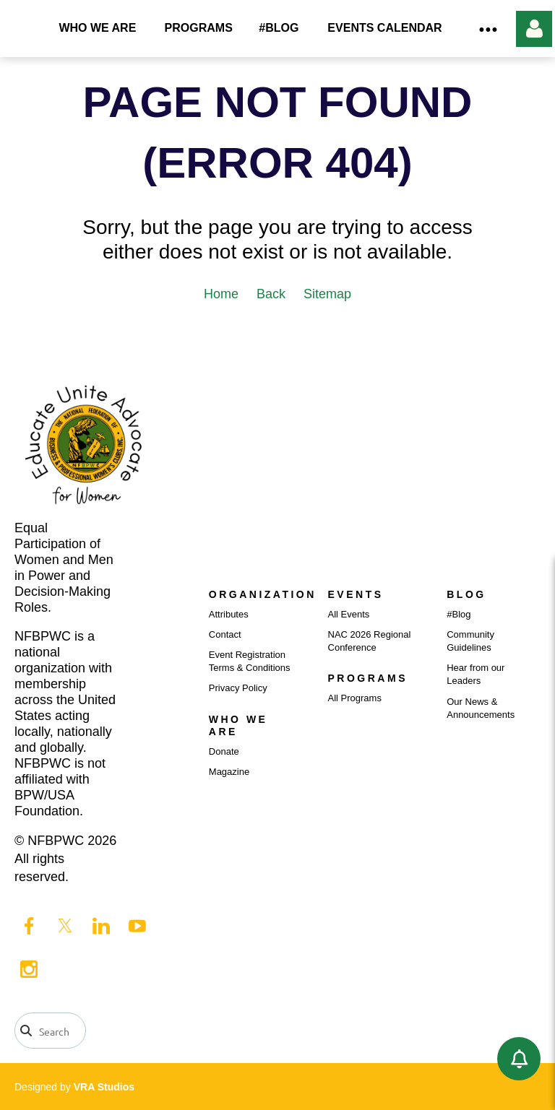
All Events (349, 614)
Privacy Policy (238, 687)
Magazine (229, 771)
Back (271, 294)
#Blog (458, 614)
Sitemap (327, 294)
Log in (534, 29)
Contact (225, 634)
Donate (224, 751)
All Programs (355, 698)
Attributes (229, 614)
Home (221, 294)
